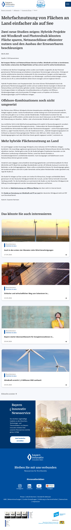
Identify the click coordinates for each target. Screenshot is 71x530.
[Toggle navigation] (68, 4)
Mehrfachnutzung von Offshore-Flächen (25, 188)
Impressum (36, 502)
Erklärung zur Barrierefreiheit (48, 499)
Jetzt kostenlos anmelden (20, 440)
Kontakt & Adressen (44, 497)
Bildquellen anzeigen (8, 394)
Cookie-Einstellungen (30, 499)
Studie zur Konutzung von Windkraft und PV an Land (22, 193)
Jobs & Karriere (31, 497)
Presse (22, 497)
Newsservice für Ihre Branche (35, 471)
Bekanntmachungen (15, 499)
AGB (5, 499)
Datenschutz (63, 499)
